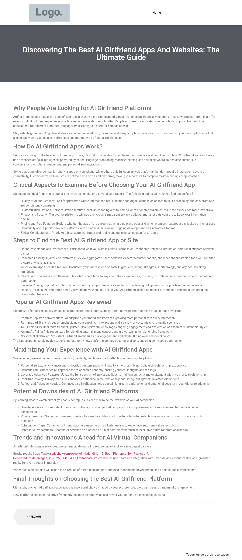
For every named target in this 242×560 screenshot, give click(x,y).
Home (157, 12)
